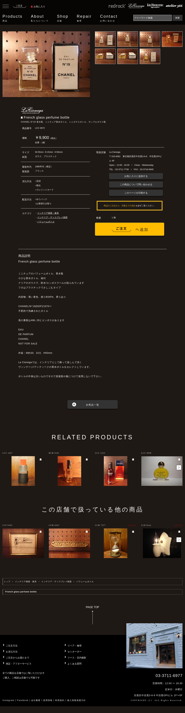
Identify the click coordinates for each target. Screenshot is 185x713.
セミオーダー (75, 651)
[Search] (152, 18)
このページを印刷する (136, 192)
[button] (178, 467)
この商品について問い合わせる (136, 184)
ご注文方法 (12, 645)
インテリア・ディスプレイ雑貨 (52, 217)
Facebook (22, 700)
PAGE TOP (92, 616)
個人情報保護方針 (76, 700)
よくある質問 (75, 663)
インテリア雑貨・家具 (48, 213)
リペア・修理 (75, 645)
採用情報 (47, 700)
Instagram (8, 700)
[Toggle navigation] (5, 6)
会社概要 (35, 700)
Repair (84, 18)
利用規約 (59, 700)
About (39, 18)
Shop (62, 18)
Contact (109, 18)
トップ (7, 581)
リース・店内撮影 (77, 657)
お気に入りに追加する (136, 176)
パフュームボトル (45, 221)
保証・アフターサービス (19, 663)
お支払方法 (12, 651)
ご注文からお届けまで (17, 657)
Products (12, 18)
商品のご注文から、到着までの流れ (120, 205)
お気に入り (38, 6)
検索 (177, 18)
